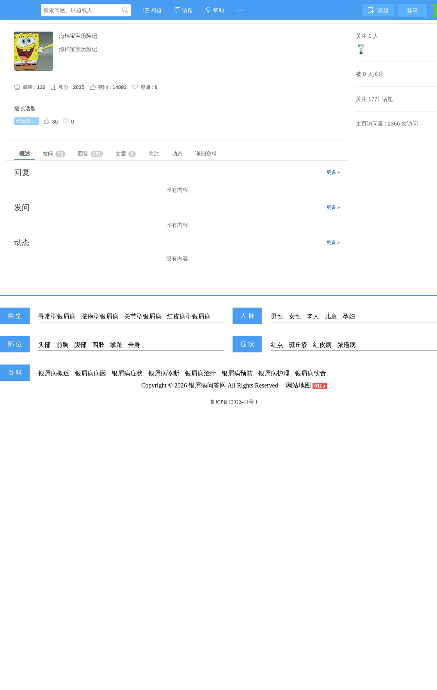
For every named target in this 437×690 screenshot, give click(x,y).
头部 (44, 344)
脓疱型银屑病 (100, 316)
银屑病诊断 (163, 373)
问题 (152, 10)
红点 (277, 344)
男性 (277, 316)
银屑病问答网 (207, 385)
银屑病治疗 (200, 373)
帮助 (214, 10)
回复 (90, 153)
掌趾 (116, 344)
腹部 (80, 344)
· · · (240, 10)
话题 (183, 10)
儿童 (331, 316)
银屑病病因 (90, 373)
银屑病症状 (127, 373)
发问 (54, 153)
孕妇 (349, 316)
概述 (24, 153)
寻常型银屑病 (57, 316)
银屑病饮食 (310, 373)
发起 (378, 10)
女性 (295, 316)
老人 (313, 316)
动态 (177, 153)
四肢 (98, 344)
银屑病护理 (274, 373)
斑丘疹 (298, 344)
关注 (153, 153)
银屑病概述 (53, 373)
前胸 (62, 344)
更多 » (333, 172)
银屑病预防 (237, 373)
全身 (134, 344)
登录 (412, 10)
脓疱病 (346, 344)
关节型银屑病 (143, 316)
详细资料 (206, 153)
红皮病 (322, 344)
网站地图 (298, 385)
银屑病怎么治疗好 (27, 121)
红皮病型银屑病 (189, 316)
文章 (125, 153)
